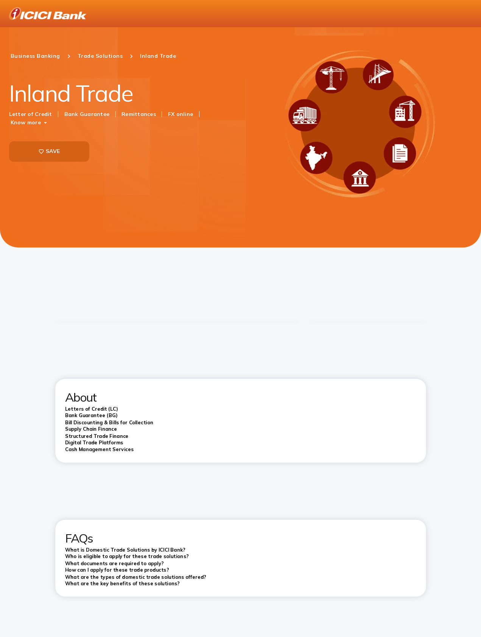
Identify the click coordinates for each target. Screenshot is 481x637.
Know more (26, 122)
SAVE (49, 151)
